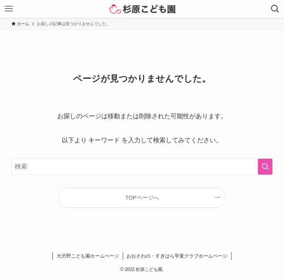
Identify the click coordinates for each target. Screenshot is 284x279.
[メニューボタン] (9, 9)
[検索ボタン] (275, 9)
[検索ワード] (142, 167)
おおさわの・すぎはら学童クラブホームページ (176, 256)
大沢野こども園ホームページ (88, 256)
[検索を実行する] (265, 167)
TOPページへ (142, 197)
